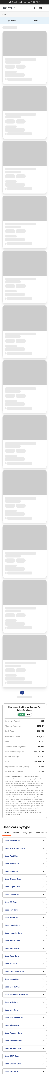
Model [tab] (16, 832)
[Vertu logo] (8, 8)
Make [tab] (6, 832)
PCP (21, 714)
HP (28, 714)
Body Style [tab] (27, 832)
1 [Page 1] (22, 692)
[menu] (45, 7)
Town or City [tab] (41, 832)
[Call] (34, 7)
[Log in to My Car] (40, 7)
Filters (12, 20)
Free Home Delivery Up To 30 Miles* (24, 2)
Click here (39, 794)
